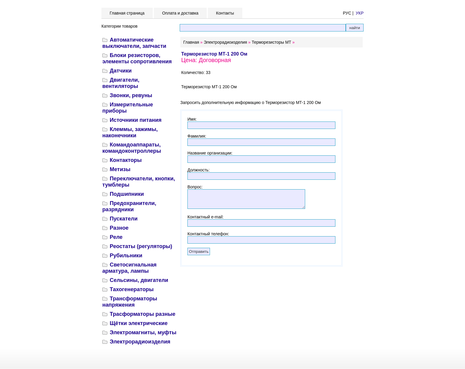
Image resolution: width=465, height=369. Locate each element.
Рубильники (126, 255)
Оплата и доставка (180, 13)
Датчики (121, 71)
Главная (191, 42)
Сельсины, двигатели (139, 280)
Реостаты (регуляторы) (141, 246)
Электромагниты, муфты (143, 332)
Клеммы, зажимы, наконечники (130, 132)
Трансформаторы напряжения (129, 302)
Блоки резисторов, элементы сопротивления (137, 58)
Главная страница (127, 13)
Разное (119, 228)
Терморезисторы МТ (271, 42)
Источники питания (136, 120)
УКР (360, 13)
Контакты (225, 13)
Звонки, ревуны (131, 95)
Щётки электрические (139, 323)
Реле (116, 237)
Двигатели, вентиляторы (120, 83)
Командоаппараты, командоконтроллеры (131, 148)
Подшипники (127, 194)
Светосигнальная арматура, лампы (129, 268)
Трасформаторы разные (142, 314)
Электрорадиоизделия (140, 342)
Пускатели (124, 219)
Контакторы (126, 160)
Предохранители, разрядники (129, 206)
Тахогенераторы (132, 289)
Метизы (120, 169)
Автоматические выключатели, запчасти (134, 43)
